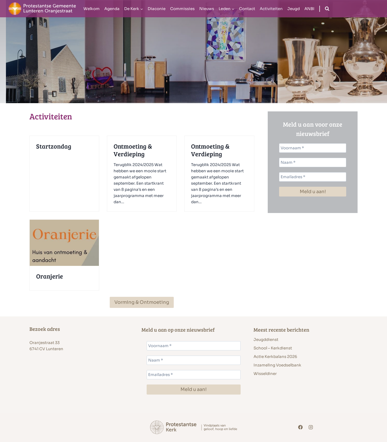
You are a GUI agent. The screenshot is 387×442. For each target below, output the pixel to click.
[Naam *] (312, 162)
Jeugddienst (266, 339)
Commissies (182, 8)
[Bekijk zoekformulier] (327, 8)
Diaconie (156, 8)
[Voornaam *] (312, 148)
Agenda (112, 8)
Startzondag (53, 146)
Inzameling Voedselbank (277, 365)
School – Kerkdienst (273, 348)
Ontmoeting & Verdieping (133, 150)
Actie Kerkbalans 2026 (275, 356)
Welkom (91, 8)
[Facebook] (300, 427)
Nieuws (206, 8)
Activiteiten (271, 8)
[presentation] (64, 243)
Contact (247, 8)
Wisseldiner (265, 373)
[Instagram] (310, 427)
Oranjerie (49, 276)
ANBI (309, 8)
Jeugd (293, 8)
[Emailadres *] (312, 177)
